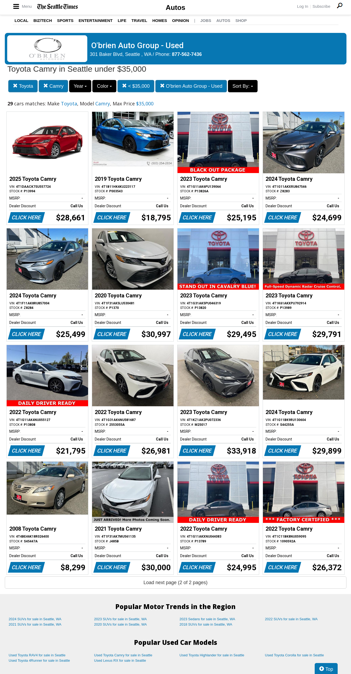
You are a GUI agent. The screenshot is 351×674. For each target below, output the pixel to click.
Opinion (180, 20)
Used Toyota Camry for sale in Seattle (123, 655)
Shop (241, 20)
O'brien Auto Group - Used (191, 86)
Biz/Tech (42, 20)
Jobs (205, 20)
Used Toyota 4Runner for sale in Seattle (39, 660)
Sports (65, 20)
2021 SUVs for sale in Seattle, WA (35, 624)
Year (80, 86)
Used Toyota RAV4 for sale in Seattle (37, 655)
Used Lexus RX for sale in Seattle (120, 660)
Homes (159, 20)
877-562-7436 (187, 54)
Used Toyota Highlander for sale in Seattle (212, 655)
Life (122, 20)
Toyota (23, 86)
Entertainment (96, 20)
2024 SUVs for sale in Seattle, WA (35, 619)
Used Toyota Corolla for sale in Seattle (294, 655)
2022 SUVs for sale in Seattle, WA (291, 619)
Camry (53, 86)
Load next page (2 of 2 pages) (175, 582)
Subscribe (321, 6)
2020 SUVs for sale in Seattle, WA (120, 624)
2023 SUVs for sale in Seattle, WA (120, 619)
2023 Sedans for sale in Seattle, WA (207, 619)
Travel (139, 20)
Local (22, 20)
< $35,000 (136, 86)
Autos (176, 7)
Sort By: (242, 86)
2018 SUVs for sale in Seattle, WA (206, 624)
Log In (302, 6)
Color (104, 86)
